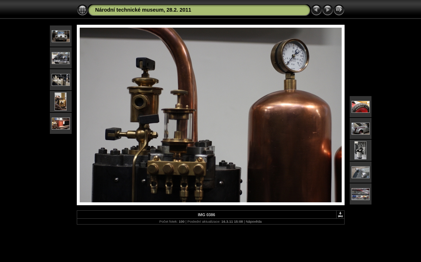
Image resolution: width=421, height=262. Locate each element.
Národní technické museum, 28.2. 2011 (143, 10)
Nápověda (254, 221)
